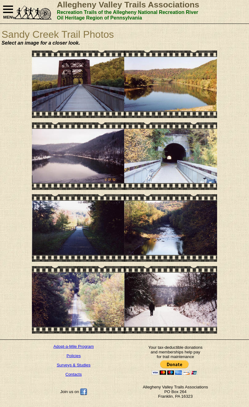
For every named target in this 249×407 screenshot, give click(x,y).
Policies (74, 355)
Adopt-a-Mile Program (73, 346)
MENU (8, 13)
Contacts (73, 374)
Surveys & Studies (73, 365)
